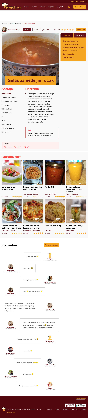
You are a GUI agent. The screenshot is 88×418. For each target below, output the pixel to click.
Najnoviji (67, 35)
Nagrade (60, 7)
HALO (13, 412)
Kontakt (39, 409)
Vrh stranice (80, 399)
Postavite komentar (51, 245)
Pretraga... (69, 7)
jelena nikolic (10, 353)
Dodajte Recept (80, 7)
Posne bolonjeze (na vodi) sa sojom (33, 178)
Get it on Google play (81, 405)
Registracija (74, 1)
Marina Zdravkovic (10, 376)
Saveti (42, 7)
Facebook (49, 409)
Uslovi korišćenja (26, 409)
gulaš (28, 147)
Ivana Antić (16, 30)
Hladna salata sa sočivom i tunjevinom (12, 216)
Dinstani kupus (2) (55, 216)
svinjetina (19, 147)
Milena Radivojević (50, 282)
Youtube (65, 409)
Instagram (74, 409)
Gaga (50, 388)
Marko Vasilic (49, 341)
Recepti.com (11, 6)
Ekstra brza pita (68, 54)
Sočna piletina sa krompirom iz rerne (33, 216)
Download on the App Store (70, 405)
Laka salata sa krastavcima (12, 178)
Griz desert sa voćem (70, 41)
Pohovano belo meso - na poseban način (73, 47)
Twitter (57, 409)
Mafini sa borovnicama (70, 51)
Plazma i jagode (68, 57)
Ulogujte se (83, 1)
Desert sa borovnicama (71, 44)
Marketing (33, 409)
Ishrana (34, 7)
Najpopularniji (79, 35)
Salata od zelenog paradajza (76, 216)
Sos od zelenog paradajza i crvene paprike (76, 178)
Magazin (51, 7)
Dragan (50, 259)
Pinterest (83, 409)
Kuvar (26, 7)
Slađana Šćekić (50, 365)
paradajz (9, 147)
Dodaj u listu (81, 29)
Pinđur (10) (55, 178)
